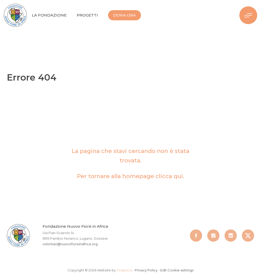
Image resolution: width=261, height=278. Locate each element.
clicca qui (169, 176)
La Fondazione (49, 15)
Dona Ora (124, 15)
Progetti (87, 15)
